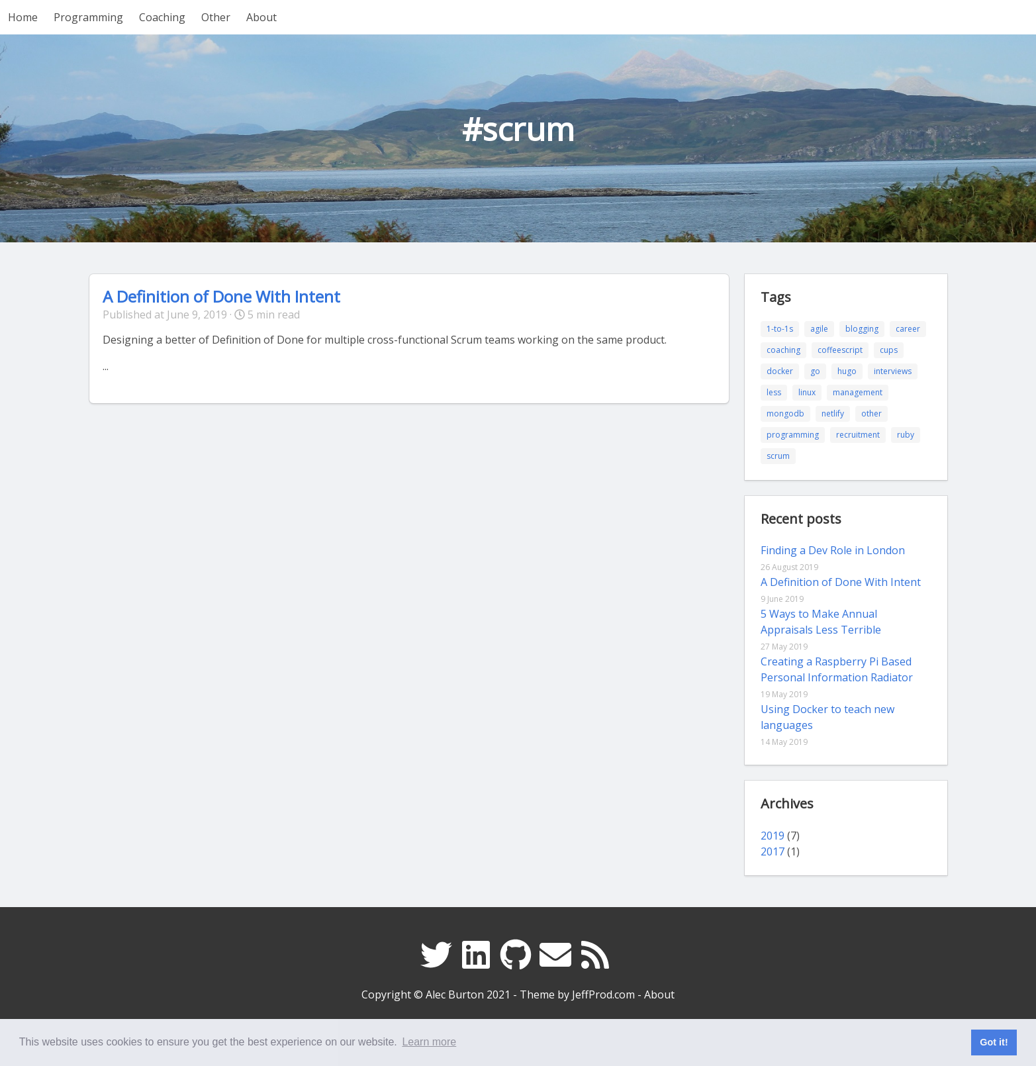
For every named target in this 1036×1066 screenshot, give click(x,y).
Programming (88, 17)
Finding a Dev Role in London (833, 550)
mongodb (785, 413)
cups (889, 350)
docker (780, 371)
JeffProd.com (603, 994)
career (908, 328)
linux (807, 392)
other (871, 413)
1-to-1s (780, 328)
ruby (905, 434)
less (774, 392)
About (261, 17)
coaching (783, 350)
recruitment (858, 434)
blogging (861, 328)
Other (215, 17)
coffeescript (840, 350)
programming (793, 434)
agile (819, 328)
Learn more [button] (429, 1041)
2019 (772, 835)
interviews (893, 371)
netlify (833, 413)
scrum (778, 455)
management (857, 392)
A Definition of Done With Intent (221, 296)
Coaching (162, 17)
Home (23, 17)
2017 (772, 851)
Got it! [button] (994, 1042)
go (815, 371)
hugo (847, 371)
